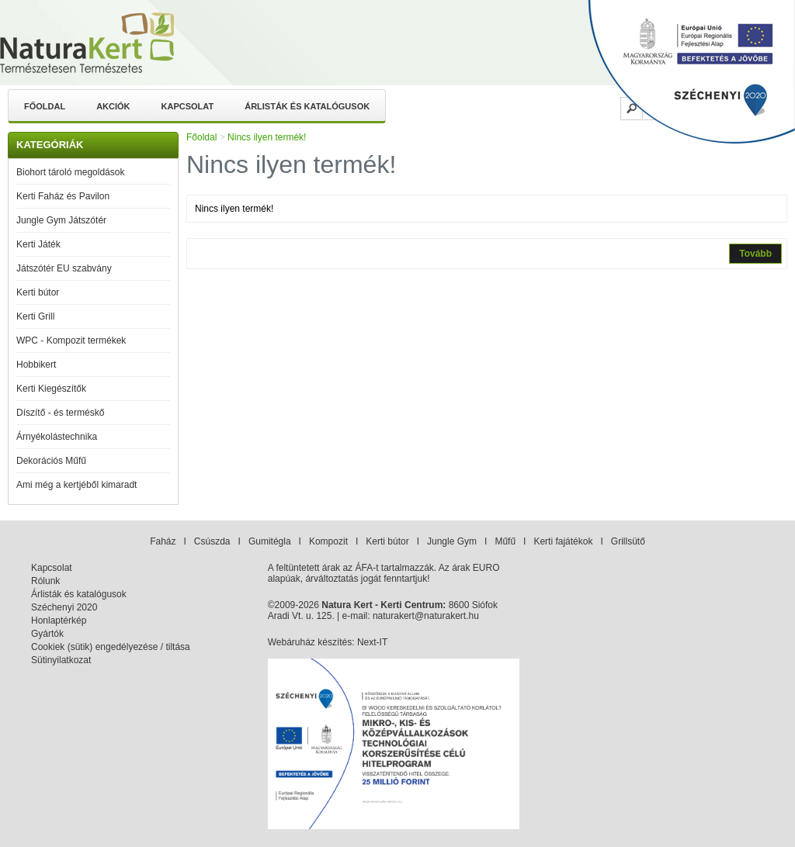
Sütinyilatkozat (61, 660)
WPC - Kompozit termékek (71, 340)
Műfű (505, 541)
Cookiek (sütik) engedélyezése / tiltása (110, 646)
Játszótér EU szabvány (64, 268)
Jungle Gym (452, 541)
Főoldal (44, 106)
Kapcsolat (187, 106)
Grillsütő (628, 541)
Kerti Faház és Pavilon (62, 196)
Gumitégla (269, 541)
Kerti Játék (38, 244)
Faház (162, 541)
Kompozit (328, 541)
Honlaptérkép (58, 620)
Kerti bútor (37, 292)
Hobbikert (36, 364)
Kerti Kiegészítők (51, 388)
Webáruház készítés (310, 642)
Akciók (113, 106)
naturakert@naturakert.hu (426, 615)
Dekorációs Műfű (51, 460)
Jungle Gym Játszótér (61, 220)
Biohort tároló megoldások (70, 172)
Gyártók (47, 633)
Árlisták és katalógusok (307, 106)
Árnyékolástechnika (56, 436)
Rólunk (45, 581)
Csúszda (212, 541)
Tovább (755, 253)
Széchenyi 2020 (64, 607)
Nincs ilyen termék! (266, 137)
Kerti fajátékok (562, 541)
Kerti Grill (35, 316)
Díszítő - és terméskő (60, 412)
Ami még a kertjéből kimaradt (76, 484)
